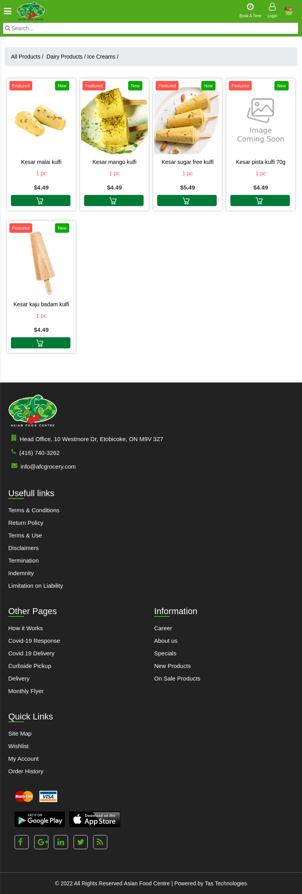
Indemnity (21, 573)
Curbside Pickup (29, 665)
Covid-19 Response (34, 640)
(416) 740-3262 (34, 452)
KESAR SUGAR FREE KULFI (188, 162)
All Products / (28, 56)
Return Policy (25, 522)
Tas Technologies (226, 883)
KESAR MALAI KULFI (41, 162)
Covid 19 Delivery (31, 653)
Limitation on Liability (35, 585)
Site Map (19, 733)
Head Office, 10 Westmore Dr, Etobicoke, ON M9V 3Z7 (85, 438)
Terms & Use (25, 535)
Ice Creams (102, 56)
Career (163, 628)
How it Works (25, 628)
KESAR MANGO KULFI (114, 162)
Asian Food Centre (147, 883)
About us (165, 640)
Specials (165, 653)
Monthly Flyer (26, 691)
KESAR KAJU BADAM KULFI (41, 304)
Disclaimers (23, 547)
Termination (23, 560)
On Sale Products (177, 678)
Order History (25, 771)
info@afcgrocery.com (42, 466)
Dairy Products (66, 56)
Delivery (18, 678)
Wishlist (18, 746)
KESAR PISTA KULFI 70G (260, 162)
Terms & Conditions (33, 510)
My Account (23, 758)
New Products (172, 665)
